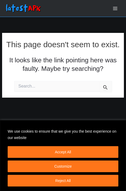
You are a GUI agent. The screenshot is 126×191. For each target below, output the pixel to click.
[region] (63, 155)
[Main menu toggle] (115, 8)
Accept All (63, 152)
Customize (63, 166)
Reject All (63, 181)
